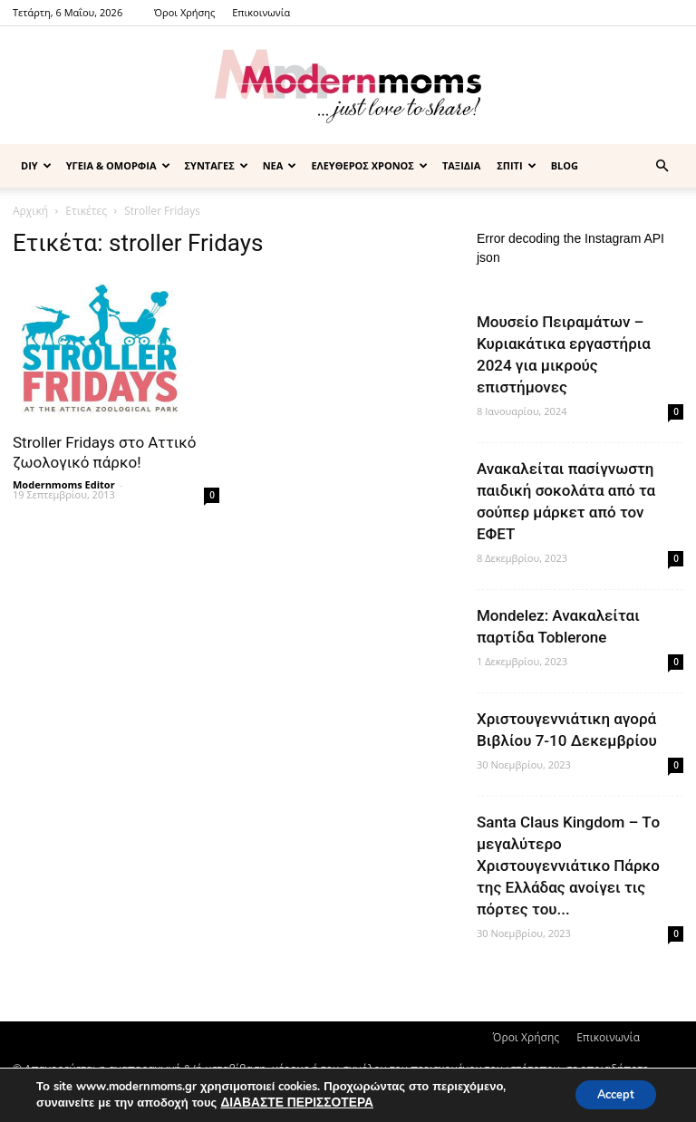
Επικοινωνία (261, 12)
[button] (661, 166)
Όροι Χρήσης (184, 12)
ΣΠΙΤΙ (516, 165)
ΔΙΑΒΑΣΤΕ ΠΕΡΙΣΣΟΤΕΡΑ (292, 1102)
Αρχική (30, 210)
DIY (36, 165)
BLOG (564, 165)
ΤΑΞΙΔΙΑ (461, 165)
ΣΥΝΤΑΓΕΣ (216, 165)
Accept (609, 1093)
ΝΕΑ (280, 165)
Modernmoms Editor (64, 484)
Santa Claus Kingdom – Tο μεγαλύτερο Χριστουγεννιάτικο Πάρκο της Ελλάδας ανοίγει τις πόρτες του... (568, 865)
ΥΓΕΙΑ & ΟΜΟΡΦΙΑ (118, 165)
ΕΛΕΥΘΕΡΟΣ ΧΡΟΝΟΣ (369, 165)
